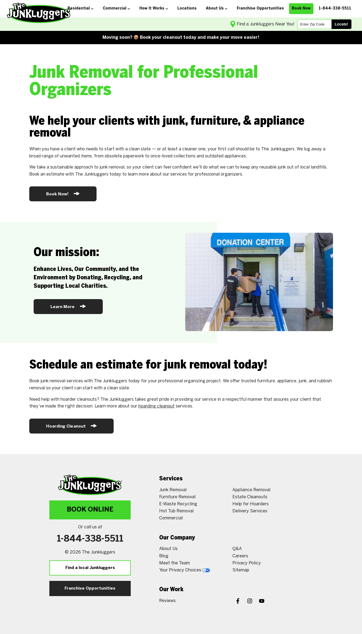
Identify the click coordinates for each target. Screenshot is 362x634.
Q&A (237, 549)
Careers (240, 556)
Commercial (171, 518)
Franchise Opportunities (90, 588)
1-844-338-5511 (90, 539)
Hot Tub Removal (176, 511)
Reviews (167, 601)
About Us (168, 549)
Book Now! (63, 193)
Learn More (68, 306)
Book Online (90, 510)
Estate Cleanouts (249, 497)
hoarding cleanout (156, 406)
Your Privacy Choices (184, 570)
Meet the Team (174, 563)
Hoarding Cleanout (71, 425)
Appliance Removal (251, 490)
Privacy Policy (246, 563)
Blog (163, 556)
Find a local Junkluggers (90, 568)
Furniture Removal (177, 497)
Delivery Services (249, 511)
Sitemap (240, 570)
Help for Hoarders (250, 504)
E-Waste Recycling (178, 504)
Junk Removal (173, 490)
